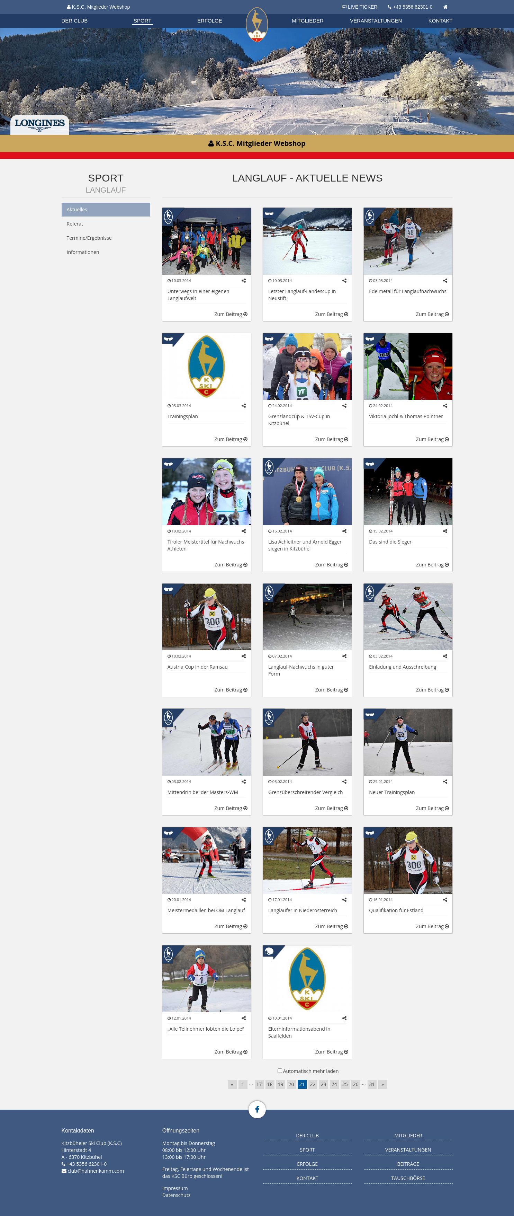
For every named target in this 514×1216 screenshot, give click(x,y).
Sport (142, 21)
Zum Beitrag (231, 314)
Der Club (75, 21)
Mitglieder (308, 21)
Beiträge (408, 1164)
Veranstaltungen (376, 21)
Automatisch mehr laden (311, 1071)
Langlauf (106, 190)
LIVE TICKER (359, 7)
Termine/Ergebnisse (89, 238)
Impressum (175, 1188)
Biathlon (81, 13)
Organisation (81, 13)
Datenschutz (176, 1195)
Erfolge (209, 21)
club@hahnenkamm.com (96, 1170)
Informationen (83, 252)
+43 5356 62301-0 (412, 7)
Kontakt (441, 21)
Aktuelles (77, 209)
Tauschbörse (408, 1178)
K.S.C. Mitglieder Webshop (98, 7)
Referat (75, 223)
